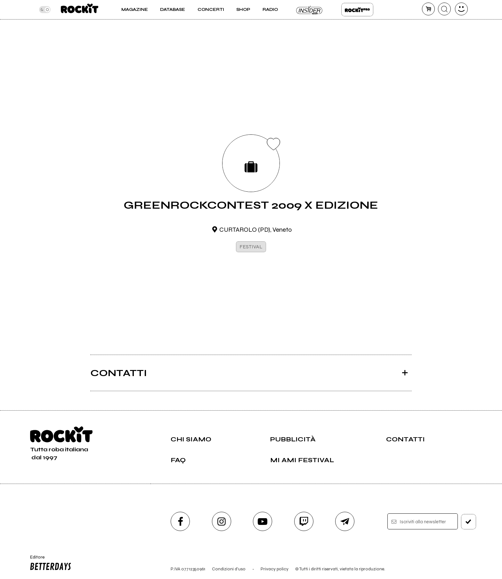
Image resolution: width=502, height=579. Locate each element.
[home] (79, 9)
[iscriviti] (468, 521)
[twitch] (303, 521)
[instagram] (221, 521)
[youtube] (262, 521)
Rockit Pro (357, 9)
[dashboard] (461, 9)
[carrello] (428, 9)
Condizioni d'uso (229, 569)
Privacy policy (274, 569)
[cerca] (444, 9)
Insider (310, 9)
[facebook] (180, 521)
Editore (49, 564)
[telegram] (344, 521)
